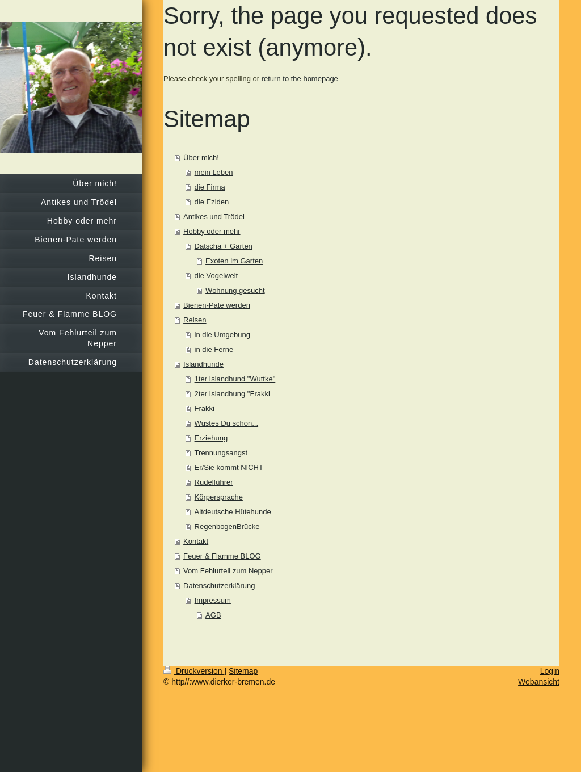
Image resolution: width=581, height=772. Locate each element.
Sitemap (243, 671)
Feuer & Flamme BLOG (222, 556)
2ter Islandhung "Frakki (232, 393)
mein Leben (214, 172)
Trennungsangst (221, 452)
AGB (213, 615)
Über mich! (201, 157)
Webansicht (538, 681)
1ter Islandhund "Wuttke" (235, 379)
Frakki (204, 408)
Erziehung (211, 438)
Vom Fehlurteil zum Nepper (228, 571)
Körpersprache (219, 497)
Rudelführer (214, 482)
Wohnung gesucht (235, 290)
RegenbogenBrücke (227, 526)
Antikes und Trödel (214, 216)
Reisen (194, 320)
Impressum (213, 600)
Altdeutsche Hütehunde (233, 511)
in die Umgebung (222, 334)
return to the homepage (300, 78)
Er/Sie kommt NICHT (229, 467)
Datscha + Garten (223, 246)
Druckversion (193, 671)
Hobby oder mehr (211, 231)
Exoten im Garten (234, 261)
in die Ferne (214, 349)
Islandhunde (203, 364)
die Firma (210, 187)
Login (549, 671)
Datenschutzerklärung (219, 585)
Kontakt (195, 541)
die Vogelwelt (216, 275)
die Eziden (212, 202)
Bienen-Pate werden (216, 305)
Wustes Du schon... (226, 423)
